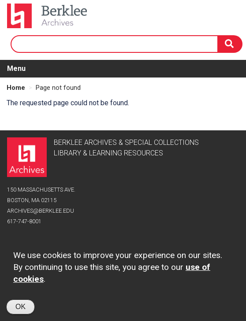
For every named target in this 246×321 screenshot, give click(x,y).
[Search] (230, 44)
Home (16, 88)
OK (20, 309)
